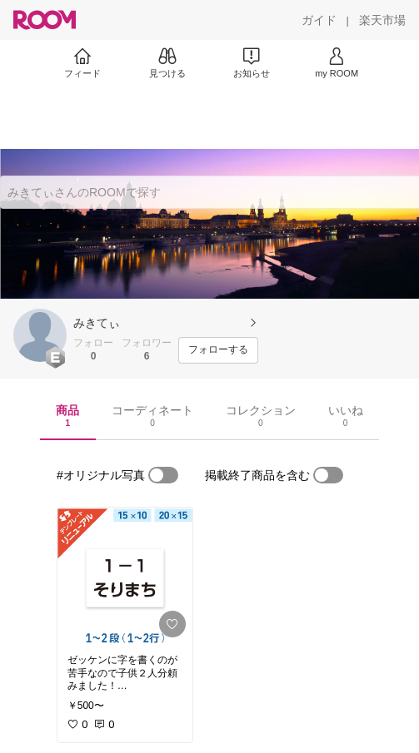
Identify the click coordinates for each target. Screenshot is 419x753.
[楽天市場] (382, 19)
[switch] (163, 475)
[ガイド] (319, 19)
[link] (124, 576)
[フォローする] (218, 350)
